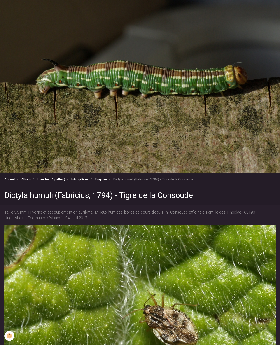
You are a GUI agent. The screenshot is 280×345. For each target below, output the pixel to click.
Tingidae (101, 179)
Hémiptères (80, 179)
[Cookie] (9, 336)
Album (26, 179)
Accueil (9, 179)
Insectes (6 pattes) (51, 179)
